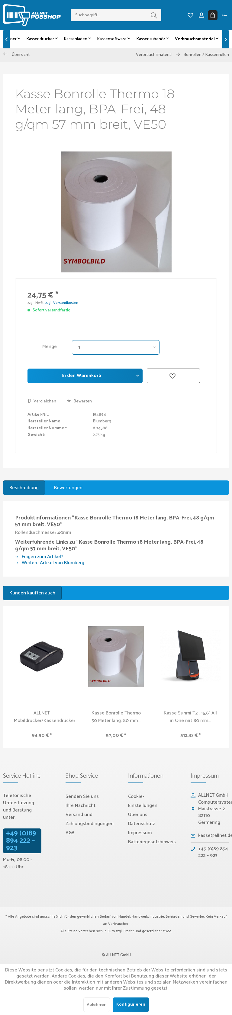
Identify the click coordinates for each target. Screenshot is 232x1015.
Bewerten (79, 401)
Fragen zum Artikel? (39, 557)
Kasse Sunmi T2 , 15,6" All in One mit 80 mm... (190, 716)
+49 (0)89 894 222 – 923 (21, 840)
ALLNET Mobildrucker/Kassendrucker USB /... (44, 716)
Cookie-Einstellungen (142, 801)
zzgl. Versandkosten (61, 303)
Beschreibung (24, 488)
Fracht (129, 931)
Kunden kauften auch (32, 593)
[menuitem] (116, 15)
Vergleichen (41, 401)
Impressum (140, 833)
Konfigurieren (130, 1004)
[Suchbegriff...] (116, 15)
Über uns (137, 815)
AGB (70, 833)
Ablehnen (97, 1004)
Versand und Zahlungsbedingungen (90, 819)
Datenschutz (141, 824)
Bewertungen (68, 488)
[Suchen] (153, 15)
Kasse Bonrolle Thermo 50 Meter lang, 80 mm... (116, 716)
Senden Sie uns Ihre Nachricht (82, 801)
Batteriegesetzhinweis (152, 842)
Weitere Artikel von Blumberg (49, 563)
